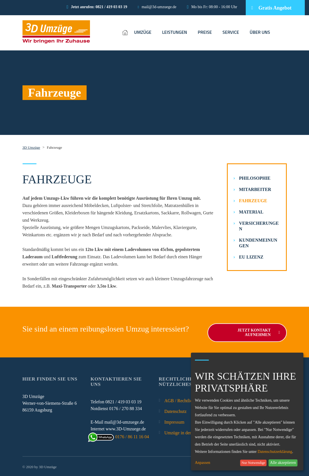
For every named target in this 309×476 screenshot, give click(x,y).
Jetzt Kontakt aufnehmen (258, 331)
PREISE (205, 32)
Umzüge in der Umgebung (188, 431)
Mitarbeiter (255, 189)
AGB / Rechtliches (181, 399)
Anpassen (202, 463)
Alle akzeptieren (283, 463)
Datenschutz (175, 410)
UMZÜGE (143, 32)
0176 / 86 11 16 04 (120, 435)
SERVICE (230, 32)
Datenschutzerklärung (275, 452)
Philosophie (254, 178)
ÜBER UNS (260, 32)
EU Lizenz (251, 257)
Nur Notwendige (253, 463)
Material (251, 212)
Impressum (174, 421)
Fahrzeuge (253, 200)
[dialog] (247, 411)
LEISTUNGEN (174, 32)
